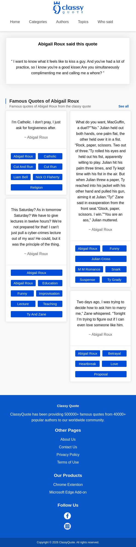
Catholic (50, 156)
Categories (38, 22)
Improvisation (49, 293)
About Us (68, 439)
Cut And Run (23, 167)
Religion (36, 187)
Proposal (101, 374)
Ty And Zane (36, 314)
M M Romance (89, 269)
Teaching (50, 304)
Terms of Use (68, 462)
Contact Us (68, 447)
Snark (116, 269)
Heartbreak (87, 364)
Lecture (23, 304)
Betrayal (114, 353)
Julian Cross (100, 259)
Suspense (87, 280)
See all (124, 106)
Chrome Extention (68, 485)
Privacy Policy (68, 455)
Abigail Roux (23, 156)
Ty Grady (114, 280)
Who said (105, 22)
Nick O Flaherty (47, 177)
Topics (83, 22)
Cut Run (50, 167)
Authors (62, 22)
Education (50, 283)
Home (15, 22)
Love (114, 364)
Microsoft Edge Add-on (68, 492)
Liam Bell (21, 177)
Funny (22, 293)
